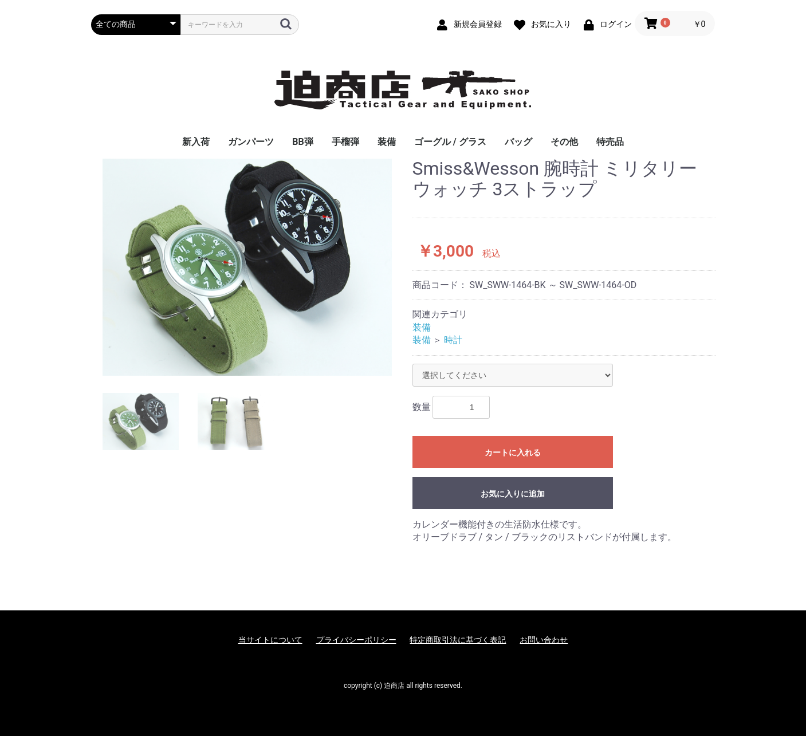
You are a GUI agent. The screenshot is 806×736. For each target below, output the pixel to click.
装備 (387, 141)
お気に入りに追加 (513, 493)
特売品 (610, 141)
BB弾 (302, 141)
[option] (247, 267)
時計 (453, 339)
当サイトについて (270, 639)
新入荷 (196, 141)
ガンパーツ (251, 141)
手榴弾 (345, 141)
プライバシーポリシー (356, 639)
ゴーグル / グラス (450, 141)
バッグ (518, 141)
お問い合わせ (544, 639)
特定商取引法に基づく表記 (458, 639)
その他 (564, 141)
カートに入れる (513, 452)
